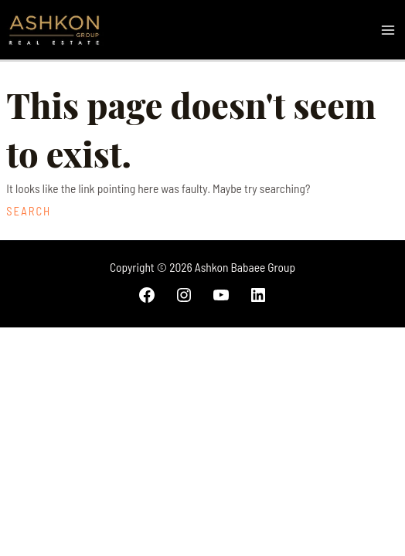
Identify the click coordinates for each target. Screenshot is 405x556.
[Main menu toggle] (388, 29)
